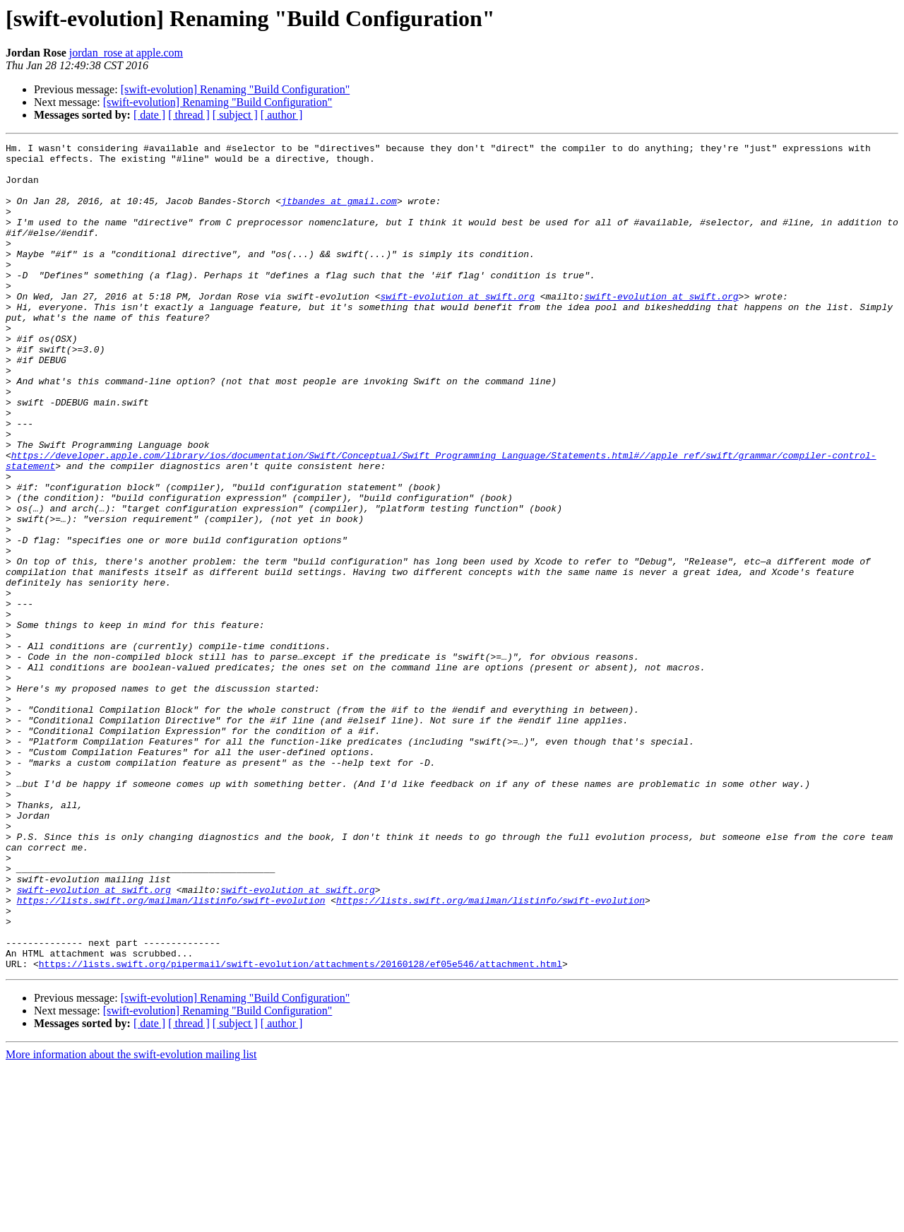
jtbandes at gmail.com (339, 213)
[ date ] (149, 115)
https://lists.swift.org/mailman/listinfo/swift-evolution (171, 1052)
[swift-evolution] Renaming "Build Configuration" (235, 89)
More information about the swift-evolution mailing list (131, 1220)
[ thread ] (189, 115)
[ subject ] (235, 115)
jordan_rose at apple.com (126, 53)
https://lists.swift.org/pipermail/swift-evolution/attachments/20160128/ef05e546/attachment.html (300, 1129)
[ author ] (282, 115)
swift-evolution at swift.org (457, 327)
